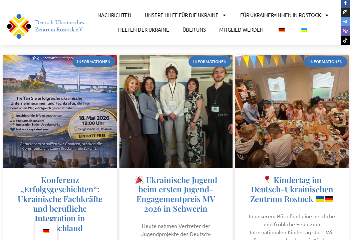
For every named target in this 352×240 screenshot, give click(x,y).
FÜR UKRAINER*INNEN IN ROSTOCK (284, 15)
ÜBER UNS (194, 29)
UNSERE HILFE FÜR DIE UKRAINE (186, 15)
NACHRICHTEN (114, 15)
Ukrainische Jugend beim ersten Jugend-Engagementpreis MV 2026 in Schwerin (176, 194)
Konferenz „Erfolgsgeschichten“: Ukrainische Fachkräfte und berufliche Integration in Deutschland (60, 203)
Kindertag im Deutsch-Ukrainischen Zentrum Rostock (291, 189)
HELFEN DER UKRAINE (143, 29)
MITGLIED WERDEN (241, 29)
